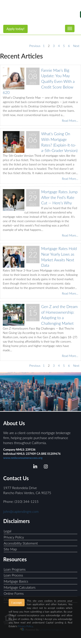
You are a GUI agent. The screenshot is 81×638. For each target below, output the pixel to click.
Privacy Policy (14, 537)
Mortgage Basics (16, 581)
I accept (16, 602)
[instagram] (46, 467)
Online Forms (14, 593)
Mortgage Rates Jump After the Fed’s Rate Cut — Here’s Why (59, 197)
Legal (7, 531)
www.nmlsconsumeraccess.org (23, 458)
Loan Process (13, 575)
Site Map (10, 549)
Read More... (70, 120)
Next (76, 46)
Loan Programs (14, 569)
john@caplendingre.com (21, 511)
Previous (34, 46)
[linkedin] (35, 467)
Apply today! (15, 29)
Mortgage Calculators (19, 587)
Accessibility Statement (21, 543)
